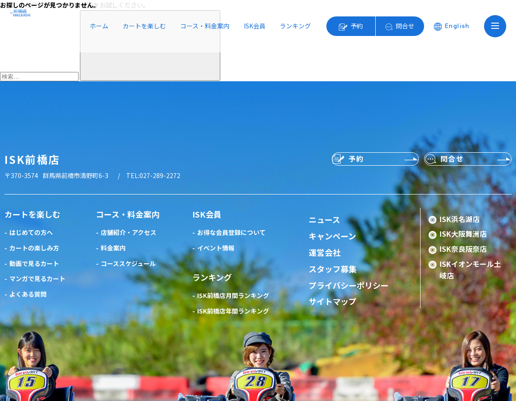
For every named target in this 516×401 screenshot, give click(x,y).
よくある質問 (28, 294)
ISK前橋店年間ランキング (233, 310)
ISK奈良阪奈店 (463, 248)
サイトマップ (333, 301)
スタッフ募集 (333, 268)
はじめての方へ (31, 232)
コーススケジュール (128, 263)
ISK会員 (255, 25)
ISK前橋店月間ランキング (233, 295)
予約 (356, 25)
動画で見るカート (34, 263)
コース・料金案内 (205, 25)
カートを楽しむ (144, 25)
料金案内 (113, 247)
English (457, 26)
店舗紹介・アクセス (128, 232)
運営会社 (325, 252)
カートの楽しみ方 (34, 247)
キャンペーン (332, 236)
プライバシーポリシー (349, 285)
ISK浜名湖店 (460, 219)
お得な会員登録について (231, 232)
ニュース (324, 219)
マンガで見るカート (37, 278)
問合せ (405, 25)
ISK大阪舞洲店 (463, 233)
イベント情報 (215, 247)
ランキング (295, 25)
